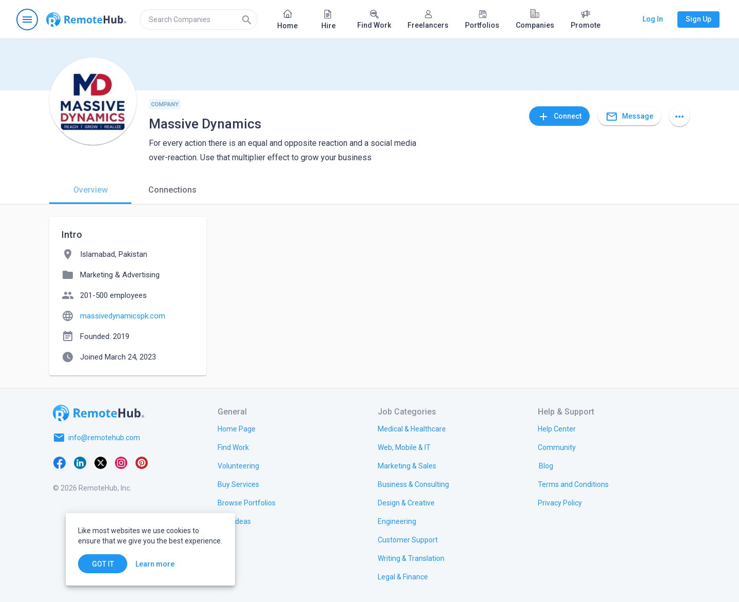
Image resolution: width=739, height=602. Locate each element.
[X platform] (100, 462)
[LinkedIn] (80, 462)
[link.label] (557, 428)
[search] (199, 19)
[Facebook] (59, 462)
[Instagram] (121, 462)
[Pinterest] (141, 462)
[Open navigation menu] (27, 19)
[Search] (247, 19)
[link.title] (236, 428)
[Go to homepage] (86, 19)
